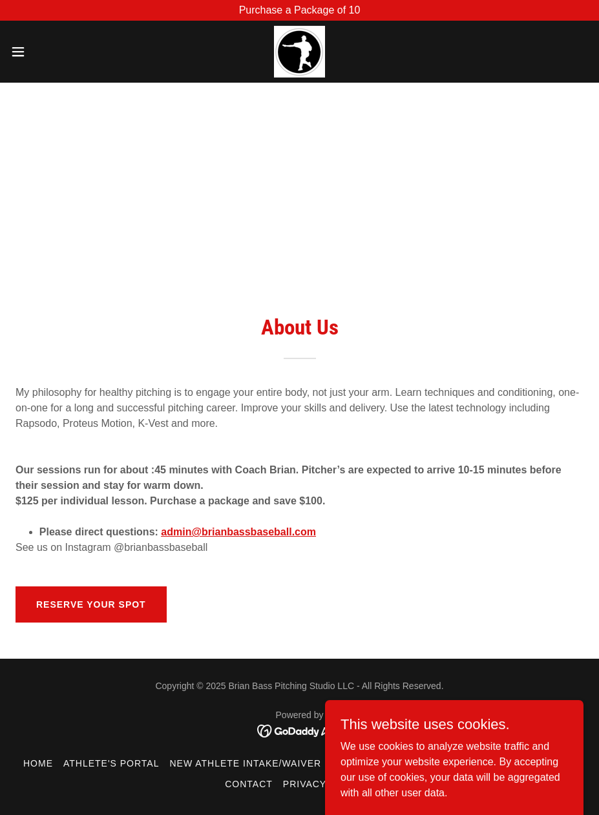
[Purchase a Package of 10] (299, 10)
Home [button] (38, 763)
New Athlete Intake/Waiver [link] (245, 763)
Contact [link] (249, 784)
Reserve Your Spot (91, 604)
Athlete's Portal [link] (111, 763)
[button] (49, 52)
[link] (299, 51)
